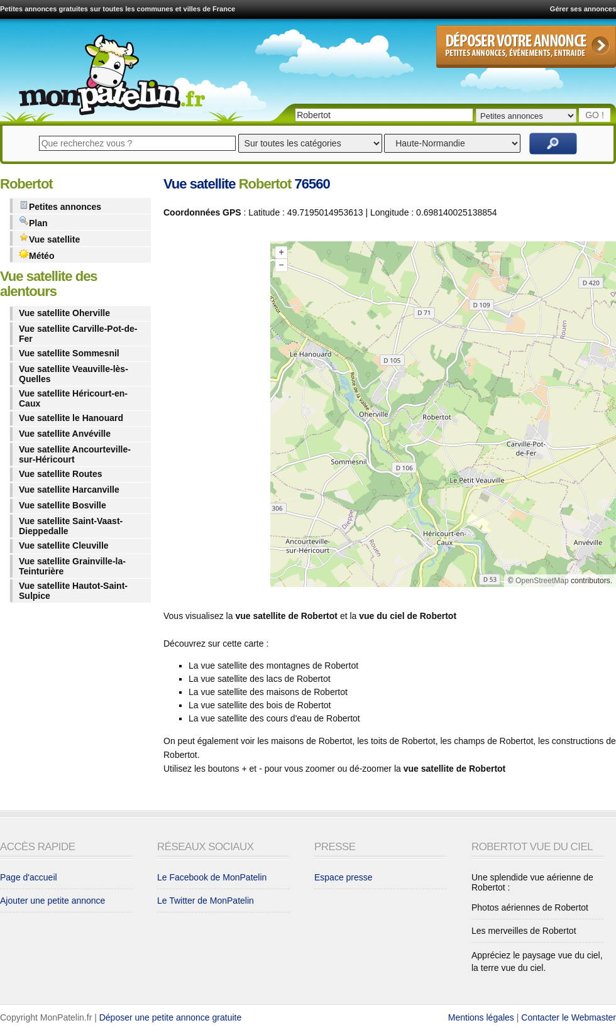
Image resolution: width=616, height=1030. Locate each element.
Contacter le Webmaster (568, 1017)
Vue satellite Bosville (62, 505)
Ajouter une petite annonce (52, 901)
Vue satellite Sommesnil (69, 353)
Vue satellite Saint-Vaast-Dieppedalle (71, 526)
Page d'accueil (28, 877)
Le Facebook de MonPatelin (212, 877)
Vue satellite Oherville (64, 313)
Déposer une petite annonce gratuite (170, 1017)
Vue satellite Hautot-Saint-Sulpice (73, 591)
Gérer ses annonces (583, 9)
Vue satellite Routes (60, 474)
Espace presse (343, 877)
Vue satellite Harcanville (69, 490)
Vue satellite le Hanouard (71, 418)
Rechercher (553, 144)
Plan (33, 222)
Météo (36, 255)
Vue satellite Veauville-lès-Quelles (73, 374)
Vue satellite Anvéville (65, 434)
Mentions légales (481, 1017)
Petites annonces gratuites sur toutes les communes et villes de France (117, 9)
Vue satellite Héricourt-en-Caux (73, 398)
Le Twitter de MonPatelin (205, 901)
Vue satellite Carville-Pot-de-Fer (78, 334)
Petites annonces (60, 206)
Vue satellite (49, 238)
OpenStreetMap (542, 580)
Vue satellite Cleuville (64, 545)
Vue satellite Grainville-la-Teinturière (72, 566)
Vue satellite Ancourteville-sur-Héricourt (75, 454)
